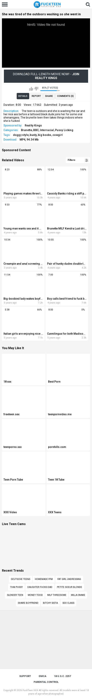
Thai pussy (16, 587)
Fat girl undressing (69, 579)
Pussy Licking (64, 130)
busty (33, 134)
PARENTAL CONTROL (46, 681)
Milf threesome (56, 595)
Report (36, 96)
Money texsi (35, 595)
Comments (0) (65, 96)
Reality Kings (33, 125)
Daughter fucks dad (39, 587)
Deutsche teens (20, 579)
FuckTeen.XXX (30, 690)
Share (49, 96)
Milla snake (78, 595)
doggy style (21, 134)
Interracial (47, 130)
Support (25, 676)
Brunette (26, 130)
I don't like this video (36, 89)
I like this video (31, 89)
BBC (36, 130)
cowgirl (58, 134)
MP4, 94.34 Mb (29, 139)
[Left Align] (6, 4)
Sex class (68, 603)
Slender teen (15, 595)
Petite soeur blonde (69, 587)
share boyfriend (28, 603)
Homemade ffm (44, 579)
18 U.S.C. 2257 (62, 676)
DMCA (42, 676)
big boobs (44, 134)
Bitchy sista (50, 603)
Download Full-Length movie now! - (46, 76)
